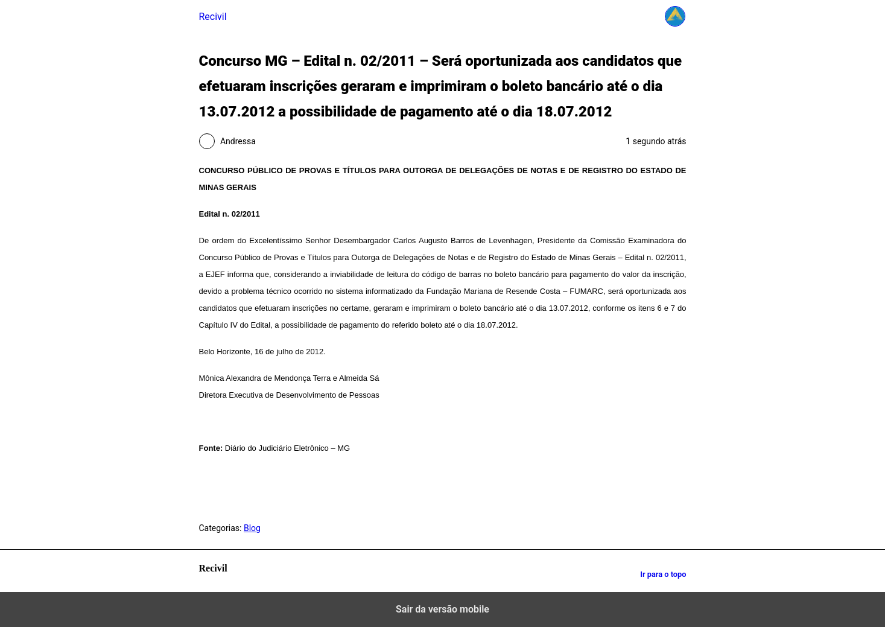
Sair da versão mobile (442, 609)
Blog (252, 528)
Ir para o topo (663, 574)
